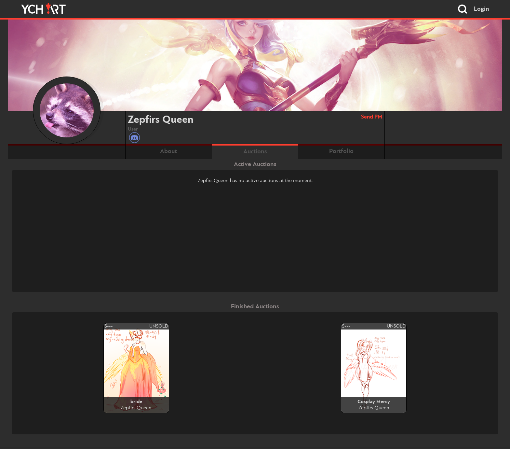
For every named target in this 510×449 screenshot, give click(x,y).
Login (481, 9)
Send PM (371, 117)
